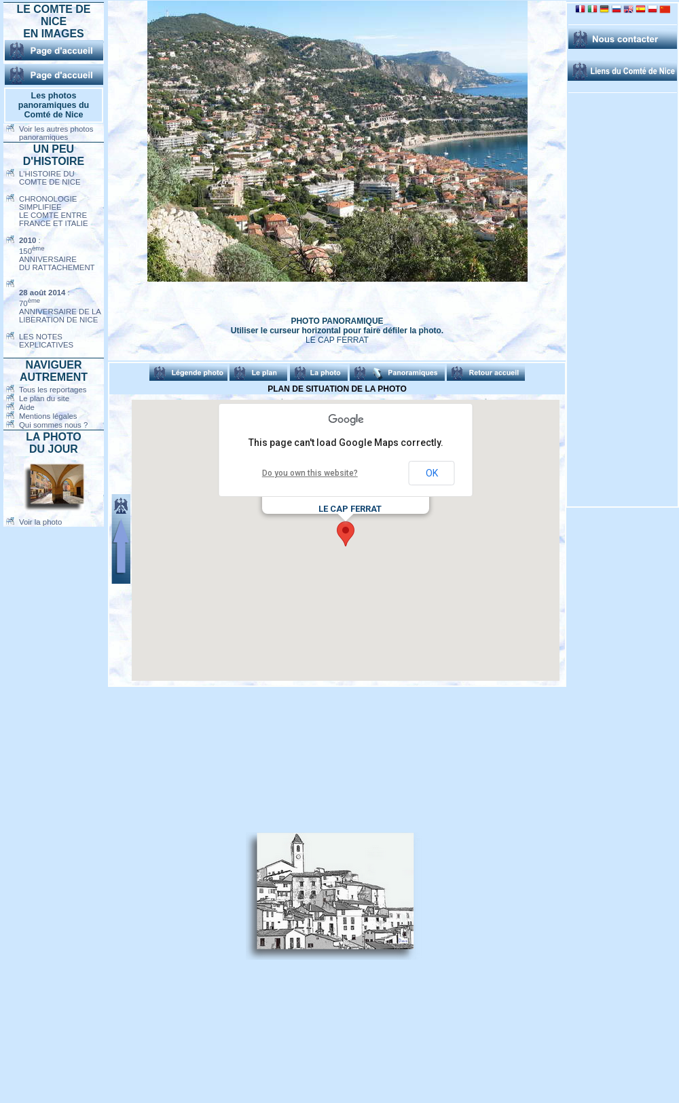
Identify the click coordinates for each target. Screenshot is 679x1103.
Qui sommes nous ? (53, 425)
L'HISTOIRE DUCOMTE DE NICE (50, 178)
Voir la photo (40, 522)
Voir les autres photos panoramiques (56, 133)
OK (432, 473)
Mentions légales (48, 416)
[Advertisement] (176, 896)
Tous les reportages (52, 390)
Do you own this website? (310, 473)
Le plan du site (44, 398)
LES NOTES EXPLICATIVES (46, 341)
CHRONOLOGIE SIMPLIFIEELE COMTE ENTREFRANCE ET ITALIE (53, 211)
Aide (27, 407)
